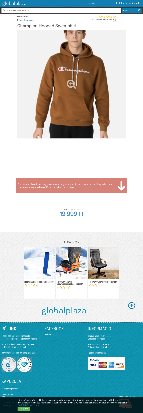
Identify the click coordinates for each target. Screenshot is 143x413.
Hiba (26, 17)
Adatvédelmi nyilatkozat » (98, 344)
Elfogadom (23, 409)
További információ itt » (28, 405)
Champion (29, 20)
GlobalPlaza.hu (51, 334)
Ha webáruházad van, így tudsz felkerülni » (18, 353)
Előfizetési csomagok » (97, 339)
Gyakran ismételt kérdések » (99, 336)
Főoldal (20, 17)
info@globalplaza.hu (9, 388)
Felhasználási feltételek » (98, 347)
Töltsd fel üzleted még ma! (15, 347)
